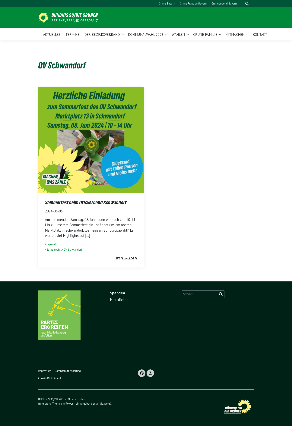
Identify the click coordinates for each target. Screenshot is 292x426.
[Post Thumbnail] (91, 139)
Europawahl (53, 249)
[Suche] (241, 3)
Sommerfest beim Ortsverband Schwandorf (86, 202)
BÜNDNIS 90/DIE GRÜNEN (75, 15)
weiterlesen (126, 258)
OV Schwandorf (73, 249)
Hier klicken (119, 299)
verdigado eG (104, 403)
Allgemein (51, 244)
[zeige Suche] (247, 3)
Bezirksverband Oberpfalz (75, 20)
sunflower (67, 403)
